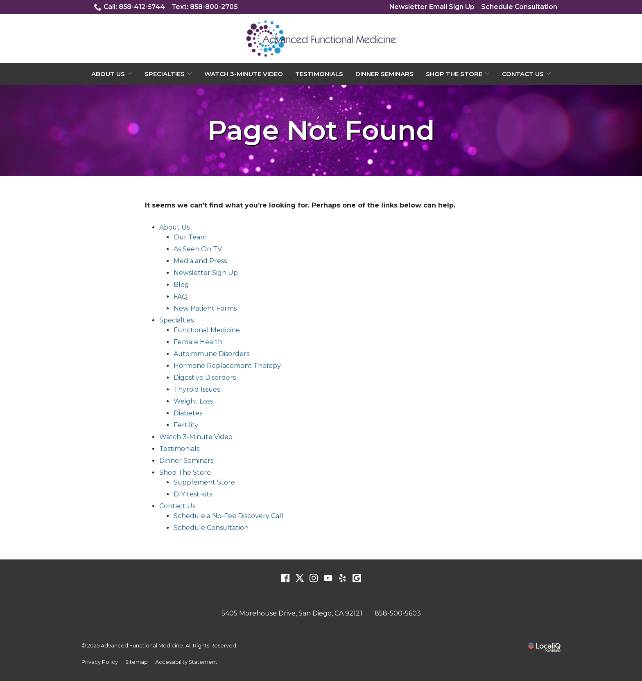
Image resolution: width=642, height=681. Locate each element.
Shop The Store (454, 74)
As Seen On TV (198, 249)
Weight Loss (193, 402)
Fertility (186, 425)
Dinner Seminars (384, 74)
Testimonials (319, 74)
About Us (108, 74)
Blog (181, 285)
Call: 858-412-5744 (130, 7)
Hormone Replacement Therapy (227, 366)
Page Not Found (321, 131)
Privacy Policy (99, 662)
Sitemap (136, 662)
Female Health (198, 342)
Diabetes (188, 413)
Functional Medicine (207, 330)
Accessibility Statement (187, 662)
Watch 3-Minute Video (243, 74)
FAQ (181, 297)
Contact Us (523, 74)
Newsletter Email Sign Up (431, 7)
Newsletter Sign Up (206, 273)
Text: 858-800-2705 (206, 7)
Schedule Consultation (519, 7)
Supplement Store (204, 483)
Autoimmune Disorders (212, 354)
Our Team (190, 237)
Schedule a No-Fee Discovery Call (229, 516)
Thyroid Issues (197, 390)
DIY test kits (193, 494)
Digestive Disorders (205, 378)
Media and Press (200, 261)
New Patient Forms (205, 309)
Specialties (165, 74)
